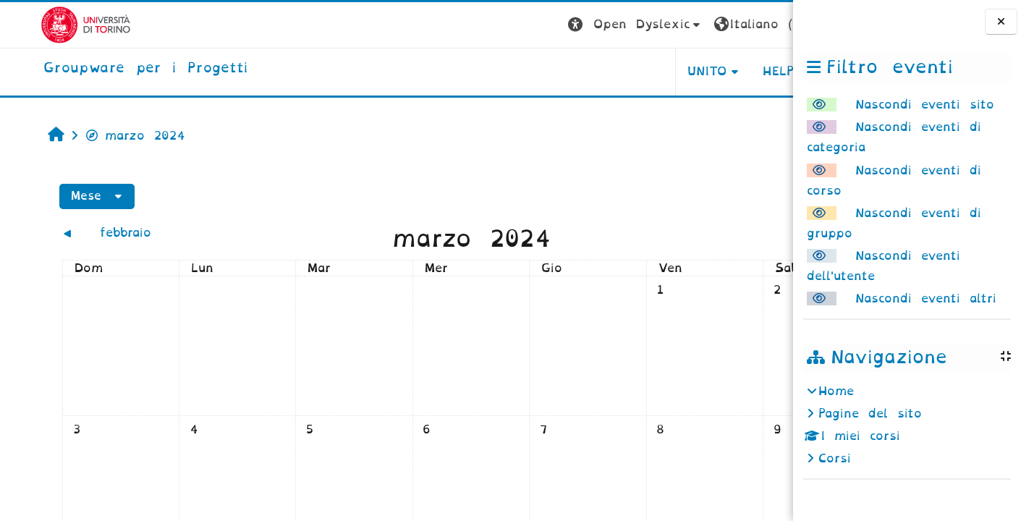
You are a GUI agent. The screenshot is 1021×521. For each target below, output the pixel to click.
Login (764, 24)
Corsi (834, 458)
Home (836, 391)
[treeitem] (907, 425)
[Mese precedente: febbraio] (122, 232)
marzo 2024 (101, 136)
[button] (541, 25)
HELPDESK (701, 71)
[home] (105, 69)
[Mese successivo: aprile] (686, 232)
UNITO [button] (613, 71)
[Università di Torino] (45, 24)
